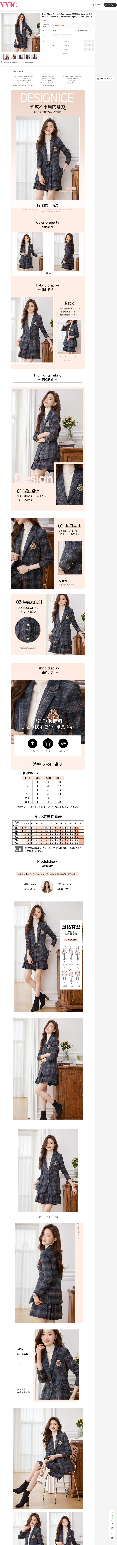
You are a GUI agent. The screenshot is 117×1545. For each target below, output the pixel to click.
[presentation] (2, 56)
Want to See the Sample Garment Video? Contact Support (19, 62)
